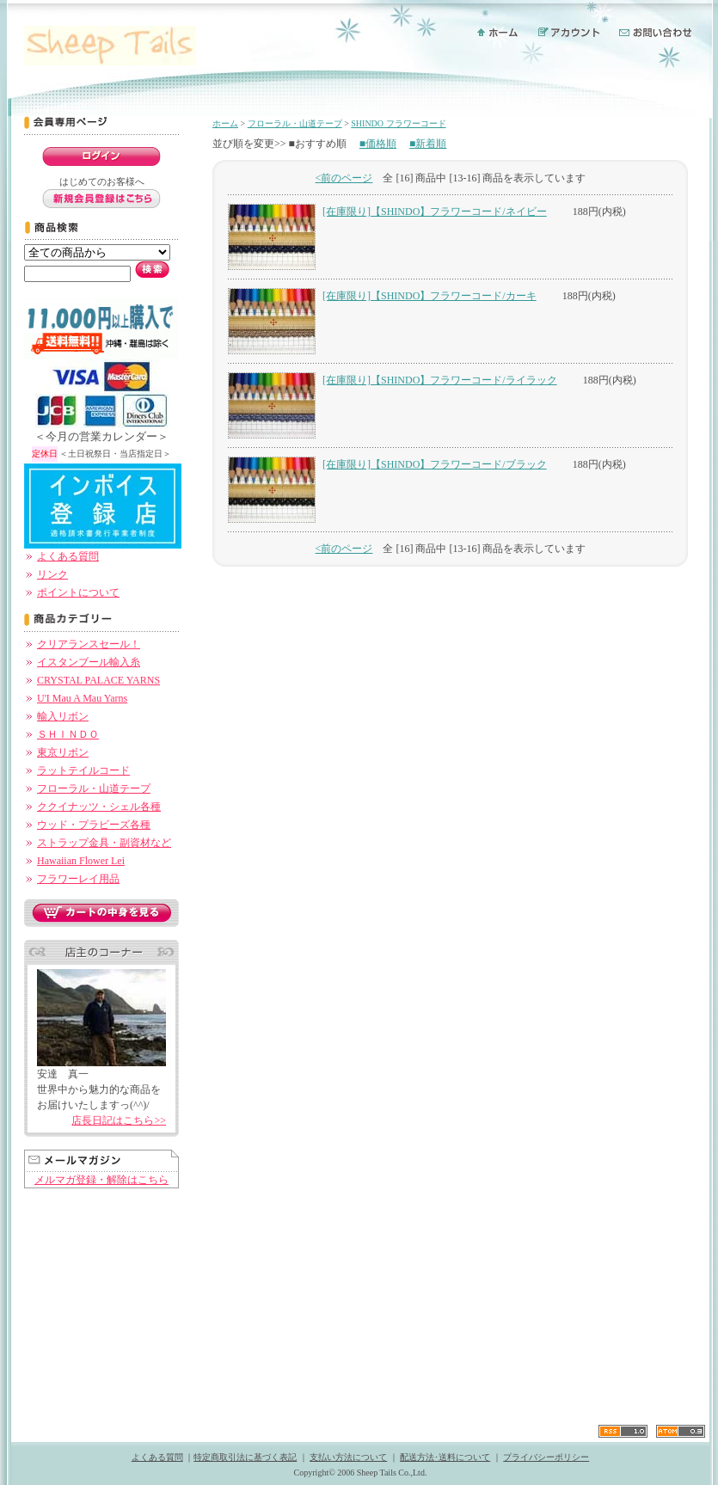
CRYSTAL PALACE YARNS (98, 680)
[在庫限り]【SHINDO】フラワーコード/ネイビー (434, 212)
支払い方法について (348, 1457)
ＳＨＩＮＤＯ (68, 734)
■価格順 (377, 144)
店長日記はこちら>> (118, 1120)
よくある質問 (68, 556)
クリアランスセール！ (88, 644)
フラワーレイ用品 (78, 879)
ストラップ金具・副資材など (104, 843)
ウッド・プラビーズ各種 (93, 825)
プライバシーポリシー (546, 1457)
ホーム (225, 123)
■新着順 (427, 144)
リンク (52, 574)
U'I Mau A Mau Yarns (82, 698)
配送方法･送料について (445, 1457)
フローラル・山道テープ (93, 788)
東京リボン (63, 752)
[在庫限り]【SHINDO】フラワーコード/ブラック (434, 464)
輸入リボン (63, 716)
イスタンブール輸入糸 (88, 662)
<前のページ (344, 178)
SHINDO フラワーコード (398, 123)
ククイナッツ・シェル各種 (99, 807)
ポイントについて (78, 592)
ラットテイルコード (83, 770)
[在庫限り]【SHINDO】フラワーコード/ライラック (439, 380)
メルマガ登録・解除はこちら (101, 1180)
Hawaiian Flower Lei (81, 861)
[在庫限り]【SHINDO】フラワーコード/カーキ (429, 296)
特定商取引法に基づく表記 (245, 1457)
